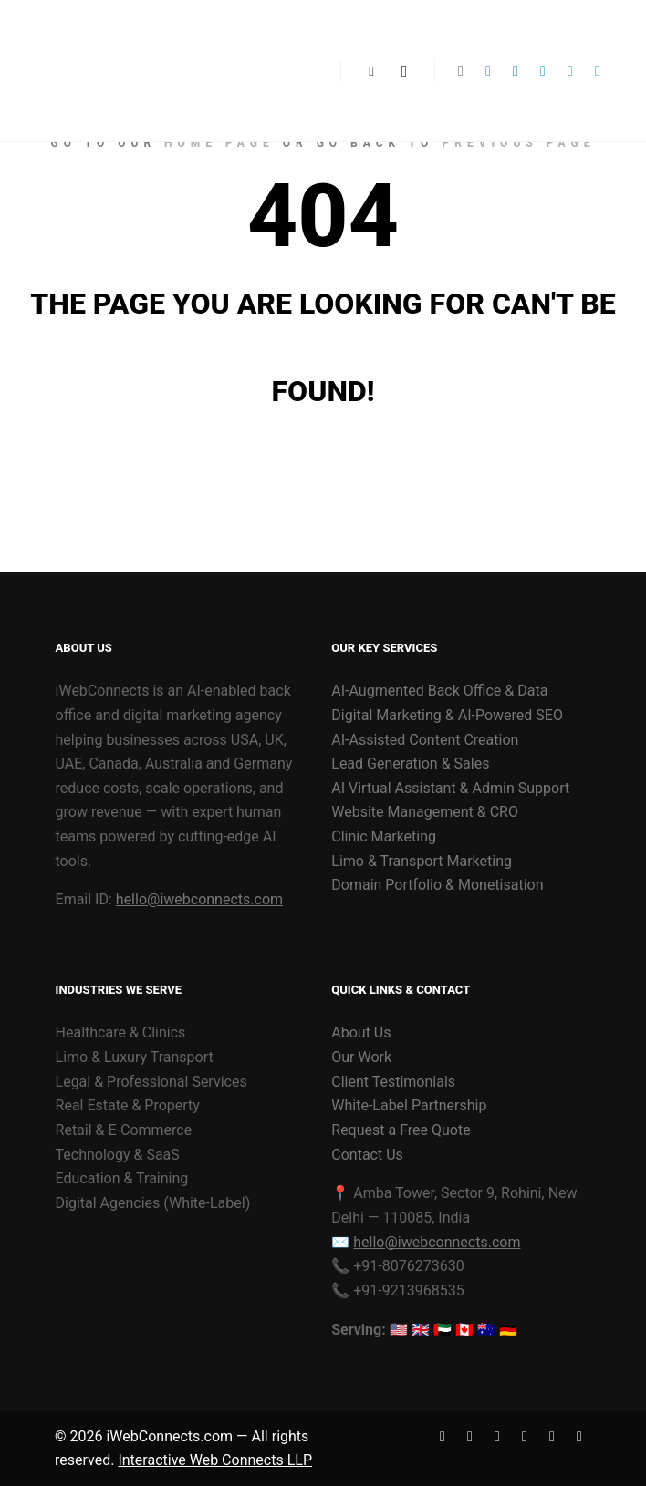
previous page (518, 143)
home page (219, 143)
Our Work (361, 1057)
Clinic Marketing (383, 836)
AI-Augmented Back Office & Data (439, 690)
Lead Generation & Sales (410, 763)
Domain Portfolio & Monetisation (437, 884)
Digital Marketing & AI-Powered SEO (447, 715)
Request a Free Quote (400, 1130)
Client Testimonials (393, 1081)
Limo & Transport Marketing (421, 861)
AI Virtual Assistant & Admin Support (450, 788)
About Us (361, 1032)
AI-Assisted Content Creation (424, 739)
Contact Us (367, 1154)
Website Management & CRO (424, 811)
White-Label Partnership (408, 1105)
